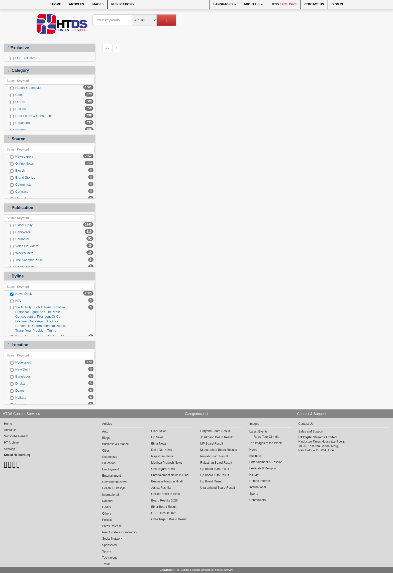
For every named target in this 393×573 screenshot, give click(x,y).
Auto (105, 431)
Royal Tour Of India (266, 437)
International (110, 494)
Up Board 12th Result (214, 475)
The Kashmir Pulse (26, 260)
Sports (106, 551)
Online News (22, 164)
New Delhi (20, 370)
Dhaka (17, 384)
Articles (76, 4)
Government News (114, 482)
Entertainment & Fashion (265, 462)
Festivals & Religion (262, 468)
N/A (15, 301)
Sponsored (109, 545)
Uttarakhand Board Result (217, 487)
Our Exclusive (22, 58)
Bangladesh (21, 377)
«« (108, 48)
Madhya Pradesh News (166, 462)
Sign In (337, 4)
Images (98, 4)
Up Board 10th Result (214, 469)
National (107, 501)
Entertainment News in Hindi (170, 475)
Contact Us (314, 4)
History (254, 474)
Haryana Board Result (215, 431)
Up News (157, 437)
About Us (253, 4)
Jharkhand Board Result (216, 437)
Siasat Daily (21, 225)
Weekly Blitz (21, 253)
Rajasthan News (162, 456)
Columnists (20, 185)
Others (17, 102)
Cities (17, 95)
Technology (110, 557)
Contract (19, 192)
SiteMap (9, 449)
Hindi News (158, 431)
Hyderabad (20, 363)
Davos (17, 391)
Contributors (257, 500)
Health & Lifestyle (25, 88)
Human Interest (259, 481)
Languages (225, 4)
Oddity (106, 507)
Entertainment (111, 475)
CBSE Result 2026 (163, 513)
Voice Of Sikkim (24, 246)
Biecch (17, 171)
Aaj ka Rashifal (161, 487)
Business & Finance (115, 444)
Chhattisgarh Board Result (168, 519)
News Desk (21, 294)
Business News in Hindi (166, 481)
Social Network (112, 538)
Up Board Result (211, 481)
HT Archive (11, 442)
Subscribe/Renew (16, 436)
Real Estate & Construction (32, 116)
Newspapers (21, 157)
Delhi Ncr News (161, 450)
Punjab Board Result (214, 456)
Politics (18, 109)
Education (20, 123)
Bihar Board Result (163, 507)
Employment (110, 469)
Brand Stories (22, 178)
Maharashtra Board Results (218, 450)
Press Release (112, 526)
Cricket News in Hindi (165, 494)
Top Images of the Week (265, 443)
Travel (106, 564)
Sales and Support (311, 431)
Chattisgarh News (163, 469)
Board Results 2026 (164, 500)
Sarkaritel (19, 239)
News (253, 449)
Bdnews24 (20, 232)
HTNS (284, 4)
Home (55, 4)
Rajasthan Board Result (216, 462)
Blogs (106, 438)
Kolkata (18, 398)
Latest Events (258, 431)
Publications (122, 4)
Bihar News (158, 443)
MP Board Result (211, 443)
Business (255, 456)
